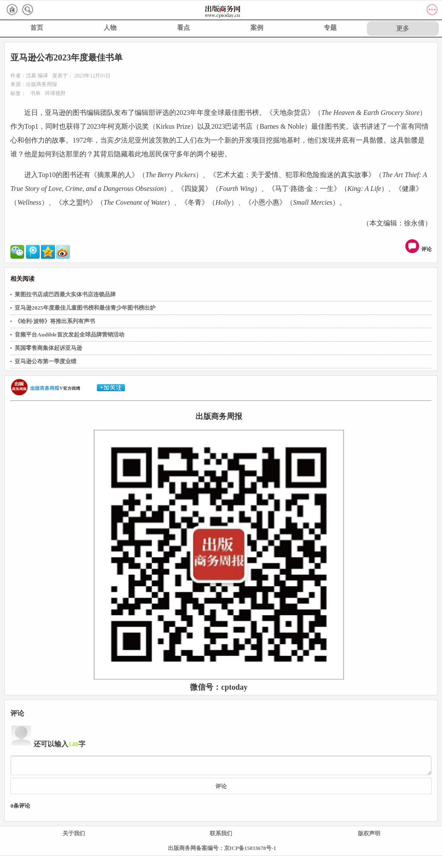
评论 (419, 246)
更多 (402, 28)
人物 (110, 27)
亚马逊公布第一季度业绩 (45, 361)
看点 (183, 27)
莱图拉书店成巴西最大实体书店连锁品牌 (65, 294)
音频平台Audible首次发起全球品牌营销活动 (69, 334)
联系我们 (221, 834)
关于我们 (74, 834)
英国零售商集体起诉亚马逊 (48, 348)
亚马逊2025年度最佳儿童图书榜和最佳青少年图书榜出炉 (85, 307)
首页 (36, 27)
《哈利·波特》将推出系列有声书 (55, 321)
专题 (330, 27)
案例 (256, 27)
